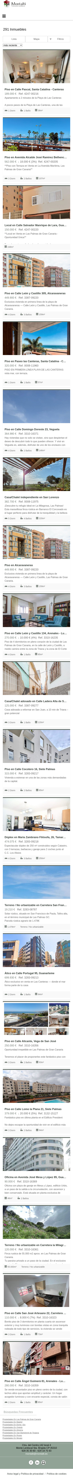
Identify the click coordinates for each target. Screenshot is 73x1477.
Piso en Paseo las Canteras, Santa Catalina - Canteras (36, 361)
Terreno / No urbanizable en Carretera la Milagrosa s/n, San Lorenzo (36, 1245)
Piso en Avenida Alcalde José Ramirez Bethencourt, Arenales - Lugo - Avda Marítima (36, 157)
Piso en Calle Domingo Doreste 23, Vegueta (32, 429)
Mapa (36, 39)
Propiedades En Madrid (12, 1422)
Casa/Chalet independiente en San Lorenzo (32, 497)
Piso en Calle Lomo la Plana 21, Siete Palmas (33, 1109)
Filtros (60, 39)
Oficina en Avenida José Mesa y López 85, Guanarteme (36, 1177)
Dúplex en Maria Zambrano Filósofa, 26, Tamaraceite (36, 837)
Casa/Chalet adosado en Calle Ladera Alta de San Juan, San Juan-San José (36, 701)
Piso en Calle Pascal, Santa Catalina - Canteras (34, 89)
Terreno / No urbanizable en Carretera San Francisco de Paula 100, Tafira (36, 905)
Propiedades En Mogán (12, 1438)
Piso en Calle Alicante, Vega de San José (30, 1041)
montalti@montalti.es (36, 1454)
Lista (14, 39)
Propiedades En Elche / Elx (14, 1425)
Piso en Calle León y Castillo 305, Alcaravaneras (35, 293)
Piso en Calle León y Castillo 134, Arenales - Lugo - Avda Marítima (36, 633)
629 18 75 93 (44, 1451)
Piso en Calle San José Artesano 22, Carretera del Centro (36, 1313)
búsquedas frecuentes (18, 1411)
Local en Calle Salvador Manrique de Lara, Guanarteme (36, 225)
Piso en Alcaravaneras (19, 565)
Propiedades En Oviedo (12, 1427)
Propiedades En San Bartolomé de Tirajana (21, 1433)
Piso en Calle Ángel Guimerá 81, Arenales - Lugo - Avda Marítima (36, 1381)
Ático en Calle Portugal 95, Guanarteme (29, 973)
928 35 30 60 (28, 1451)
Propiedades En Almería (13, 1430)
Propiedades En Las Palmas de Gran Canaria (22, 1419)
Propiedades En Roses (12, 1435)
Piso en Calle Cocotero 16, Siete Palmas (30, 769)
